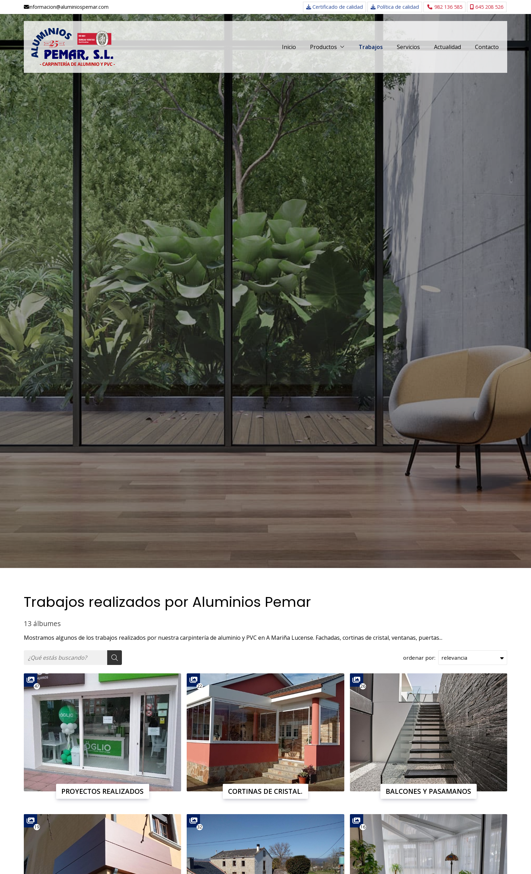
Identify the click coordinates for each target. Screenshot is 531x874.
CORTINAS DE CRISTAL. (265, 791)
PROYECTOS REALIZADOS (102, 791)
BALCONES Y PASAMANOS (428, 791)
